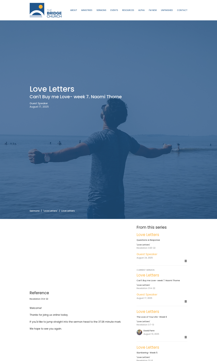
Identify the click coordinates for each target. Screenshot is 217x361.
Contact (182, 10)
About (73, 10)
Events (114, 10)
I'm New (153, 10)
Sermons (101, 10)
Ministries (86, 10)
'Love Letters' (50, 210)
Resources (128, 10)
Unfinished (167, 10)
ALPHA (141, 10)
